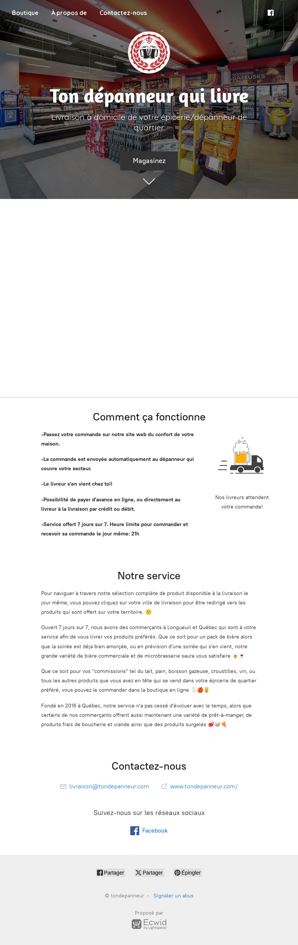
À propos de (69, 12)
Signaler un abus (173, 896)
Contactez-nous (123, 12)
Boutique (25, 12)
